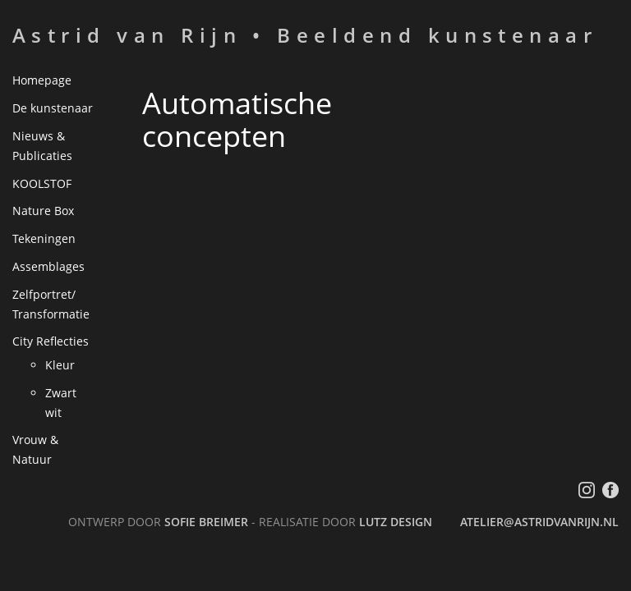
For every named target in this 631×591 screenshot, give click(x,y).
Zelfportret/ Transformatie (51, 304)
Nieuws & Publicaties (42, 145)
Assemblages (48, 266)
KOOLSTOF (41, 183)
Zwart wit (60, 402)
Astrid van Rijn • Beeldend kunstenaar (304, 34)
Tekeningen (44, 238)
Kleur (60, 365)
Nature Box (43, 210)
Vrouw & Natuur (35, 449)
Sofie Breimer (206, 521)
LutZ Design (395, 521)
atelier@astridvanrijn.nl (539, 521)
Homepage (41, 80)
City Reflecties (50, 341)
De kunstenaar (52, 108)
